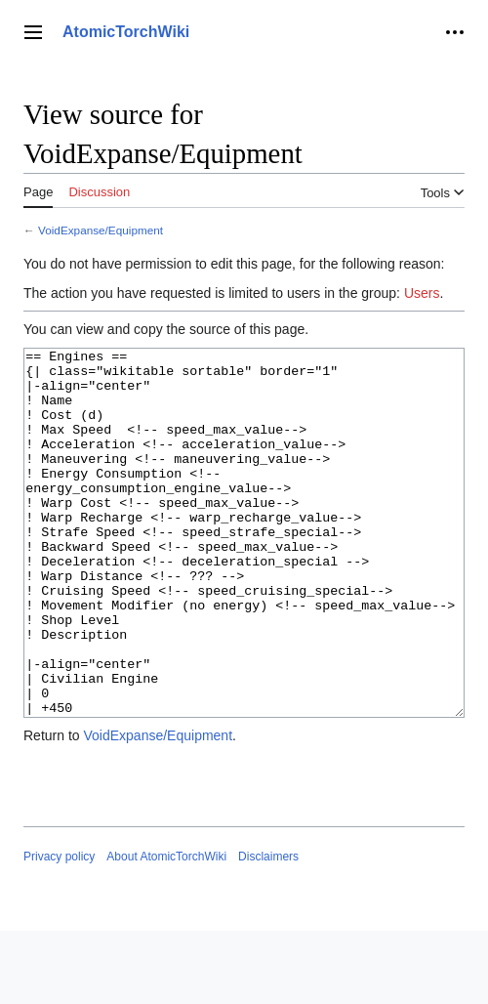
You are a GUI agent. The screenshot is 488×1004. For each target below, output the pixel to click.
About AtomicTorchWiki (166, 930)
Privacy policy (59, 930)
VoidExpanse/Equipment (100, 230)
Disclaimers (268, 930)
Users (422, 293)
